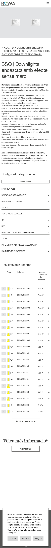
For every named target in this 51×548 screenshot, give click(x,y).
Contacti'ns (25, 448)
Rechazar (25, 539)
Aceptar (13, 539)
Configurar (38, 539)
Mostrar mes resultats (26, 421)
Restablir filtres (25, 182)
